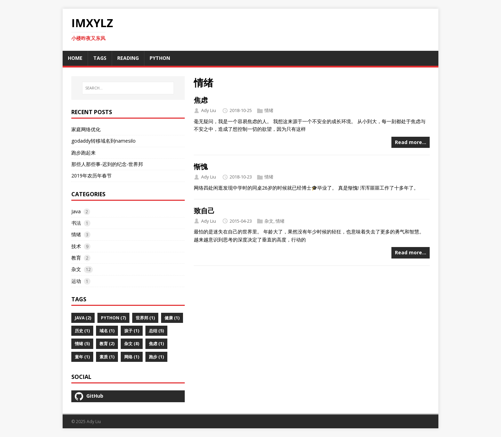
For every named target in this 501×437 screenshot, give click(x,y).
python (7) (113, 318)
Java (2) (83, 318)
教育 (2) (107, 344)
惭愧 (201, 166)
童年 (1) (82, 357)
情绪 (268, 110)
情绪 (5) (82, 344)
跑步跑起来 (83, 152)
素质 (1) (107, 357)
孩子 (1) (131, 331)
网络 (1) (131, 357)
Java (76, 211)
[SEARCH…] (128, 88)
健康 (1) (172, 318)
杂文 (268, 221)
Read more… (410, 142)
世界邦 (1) (145, 318)
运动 (76, 281)
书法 (76, 223)
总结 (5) (156, 331)
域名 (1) (107, 331)
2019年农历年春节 (91, 175)
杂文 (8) (131, 344)
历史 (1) (82, 331)
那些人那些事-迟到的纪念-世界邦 (107, 164)
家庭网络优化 (86, 129)
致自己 (204, 210)
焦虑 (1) (156, 344)
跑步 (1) (156, 357)
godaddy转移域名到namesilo (103, 140)
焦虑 (201, 100)
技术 (76, 246)
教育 (76, 257)
